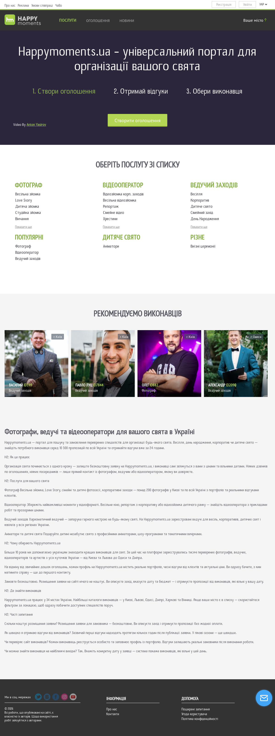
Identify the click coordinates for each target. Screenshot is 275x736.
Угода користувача (194, 714)
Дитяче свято (202, 206)
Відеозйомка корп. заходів (124, 194)
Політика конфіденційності (200, 719)
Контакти (112, 714)
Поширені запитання (196, 709)
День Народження (206, 219)
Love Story (24, 200)
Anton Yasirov (36, 125)
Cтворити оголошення (138, 120)
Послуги (67, 20)
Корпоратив (201, 200)
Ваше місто (255, 20)
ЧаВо (58, 5)
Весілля (197, 194)
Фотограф (23, 246)
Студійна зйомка (29, 213)
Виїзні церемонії (203, 246)
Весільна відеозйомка (120, 200)
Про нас (10, 5)
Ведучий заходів (28, 259)
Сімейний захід (203, 213)
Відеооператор (27, 252)
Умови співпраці (42, 5)
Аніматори (111, 246)
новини (127, 20)
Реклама (23, 5)
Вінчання (23, 219)
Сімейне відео (114, 213)
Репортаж (111, 206)
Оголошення (98, 20)
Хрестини (111, 219)
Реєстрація (223, 4)
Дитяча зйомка (28, 206)
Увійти (247, 4)
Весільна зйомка (28, 194)
